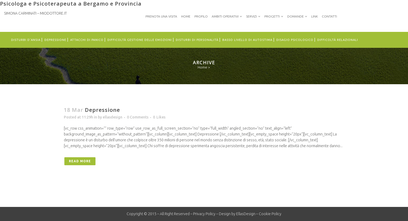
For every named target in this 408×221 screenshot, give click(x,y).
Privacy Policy (204, 214)
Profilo (201, 16)
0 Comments (137, 117)
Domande (295, 16)
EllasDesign (245, 214)
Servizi (251, 16)
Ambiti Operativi (225, 16)
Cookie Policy (270, 214)
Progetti (272, 16)
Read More (80, 161)
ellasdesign (112, 117)
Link (314, 16)
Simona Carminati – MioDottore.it (35, 13)
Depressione (102, 109)
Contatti (329, 16)
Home (185, 16)
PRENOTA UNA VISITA (161, 16)
